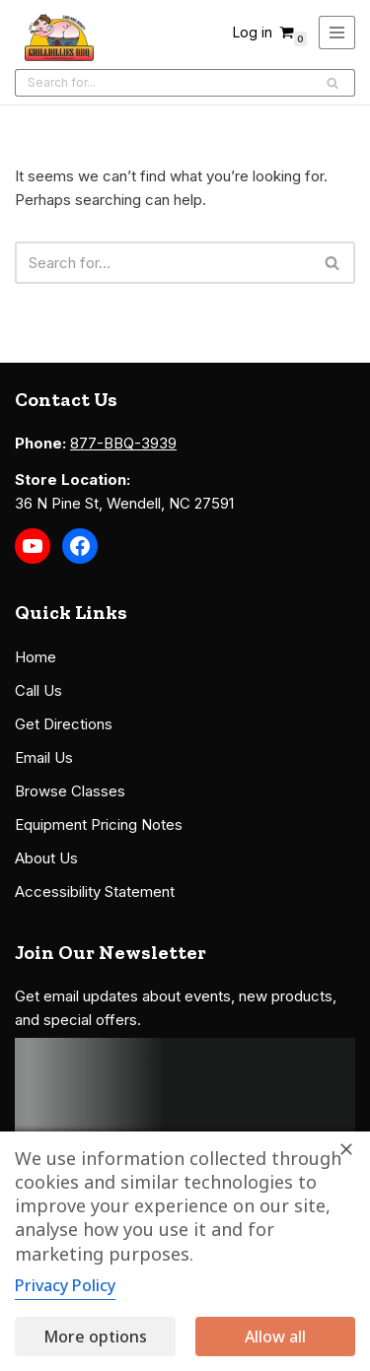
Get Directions (63, 724)
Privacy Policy (65, 1285)
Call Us (38, 690)
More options (95, 1336)
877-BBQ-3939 (123, 443)
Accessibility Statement (95, 891)
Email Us (44, 757)
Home (35, 657)
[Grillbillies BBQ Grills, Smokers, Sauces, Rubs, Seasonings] (59, 37)
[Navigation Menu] (337, 32)
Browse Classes (70, 791)
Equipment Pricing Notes (99, 824)
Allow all (275, 1336)
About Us (46, 858)
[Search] (163, 83)
